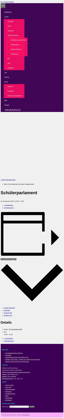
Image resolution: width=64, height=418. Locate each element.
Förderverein (11, 67)
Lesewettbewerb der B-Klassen (14, 353)
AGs (9, 58)
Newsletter (8, 355)
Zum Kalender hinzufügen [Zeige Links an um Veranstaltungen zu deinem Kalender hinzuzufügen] (8, 259)
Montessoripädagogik (16, 49)
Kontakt (6, 105)
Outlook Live (8, 315)
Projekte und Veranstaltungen (15, 95)
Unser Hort (8, 387)
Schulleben (10, 86)
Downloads (8, 400)
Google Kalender (9, 308)
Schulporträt (10, 21)
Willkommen (8, 12)
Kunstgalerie (11, 91)
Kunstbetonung (14, 53)
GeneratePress (26, 414)
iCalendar (7, 310)
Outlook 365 (8, 313)
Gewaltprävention (15, 44)
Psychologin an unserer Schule (18, 40)
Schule (6, 16)
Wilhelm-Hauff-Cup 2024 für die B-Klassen (17, 361)
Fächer (9, 26)
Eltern (9, 63)
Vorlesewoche (9, 208)
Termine (6, 77)
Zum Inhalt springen (7, 2)
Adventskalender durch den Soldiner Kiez (16, 357)
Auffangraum (11, 30)
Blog (5, 100)
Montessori (8, 391)
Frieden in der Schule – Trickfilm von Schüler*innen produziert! (22, 359)
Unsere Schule (9, 385)
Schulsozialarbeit (10, 389)
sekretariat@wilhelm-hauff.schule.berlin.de (18, 372)
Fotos (6, 82)
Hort (5, 72)
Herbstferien (8, 205)
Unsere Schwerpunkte (13, 35)
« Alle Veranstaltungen (8, 180)
